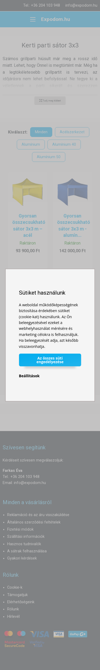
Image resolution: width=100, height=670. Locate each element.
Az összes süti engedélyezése (50, 360)
